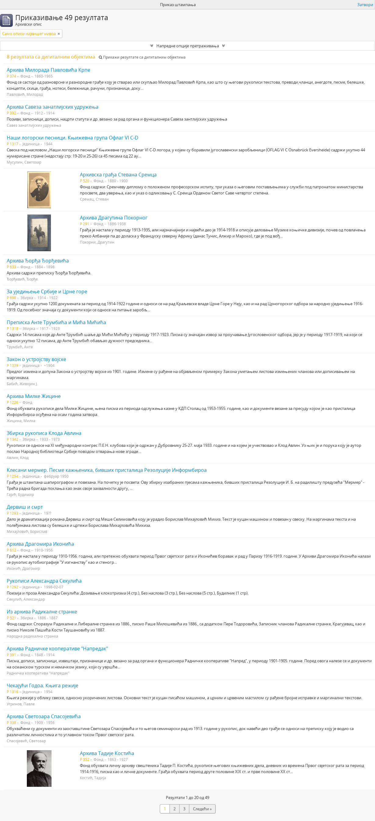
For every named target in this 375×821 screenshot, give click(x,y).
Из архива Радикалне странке (42, 611)
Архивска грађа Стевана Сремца (118, 174)
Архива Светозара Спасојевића (44, 716)
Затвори (365, 4)
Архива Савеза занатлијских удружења (52, 106)
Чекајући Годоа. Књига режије (42, 685)
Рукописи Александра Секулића (44, 580)
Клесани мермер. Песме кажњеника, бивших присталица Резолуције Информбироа (107, 470)
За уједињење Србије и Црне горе (47, 291)
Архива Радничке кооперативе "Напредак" (57, 648)
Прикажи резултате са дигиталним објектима (142, 57)
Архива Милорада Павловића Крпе (48, 70)
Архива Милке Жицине (34, 396)
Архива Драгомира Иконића (40, 544)
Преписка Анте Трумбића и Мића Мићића (56, 322)
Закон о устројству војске (36, 359)
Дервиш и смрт (25, 507)
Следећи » (202, 809)
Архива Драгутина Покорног (114, 217)
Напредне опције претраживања (187, 46)
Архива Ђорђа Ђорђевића (38, 260)
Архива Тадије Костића (107, 753)
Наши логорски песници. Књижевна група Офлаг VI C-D (72, 137)
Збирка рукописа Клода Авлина (44, 433)
